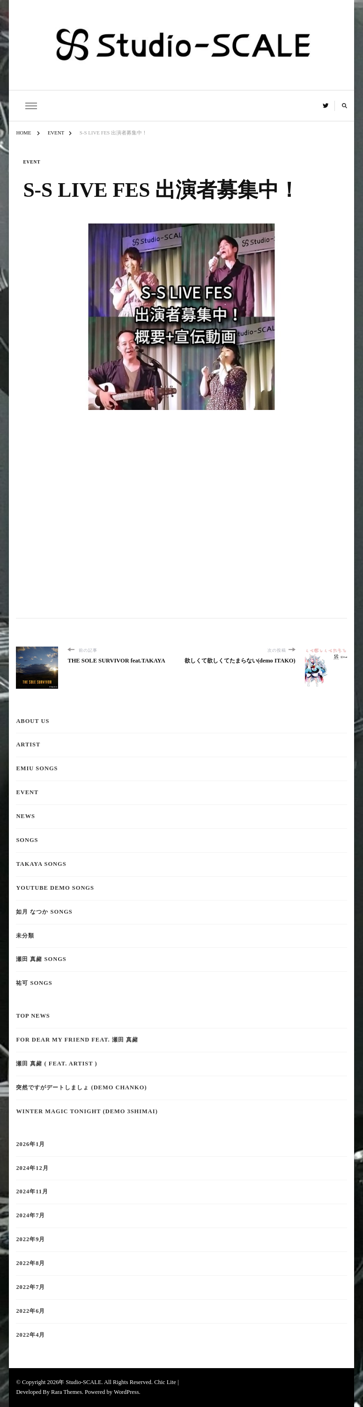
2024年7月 (30, 1215)
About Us (32, 721)
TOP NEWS (33, 1015)
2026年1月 (30, 1144)
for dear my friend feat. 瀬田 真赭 (77, 1039)
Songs (27, 840)
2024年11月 (32, 1191)
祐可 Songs (34, 983)
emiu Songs (37, 768)
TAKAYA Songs (41, 864)
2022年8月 (30, 1263)
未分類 (25, 935)
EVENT (31, 162)
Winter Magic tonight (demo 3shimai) (86, 1111)
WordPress (126, 1392)
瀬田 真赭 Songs (41, 959)
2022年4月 (30, 1335)
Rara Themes (66, 1392)
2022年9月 (30, 1239)
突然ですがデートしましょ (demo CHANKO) (81, 1087)
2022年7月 (30, 1287)
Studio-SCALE (83, 1382)
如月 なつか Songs (44, 911)
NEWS (25, 816)
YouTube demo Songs (55, 888)
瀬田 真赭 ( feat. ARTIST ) (56, 1063)
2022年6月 (30, 1311)
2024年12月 (32, 1168)
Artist (28, 744)
